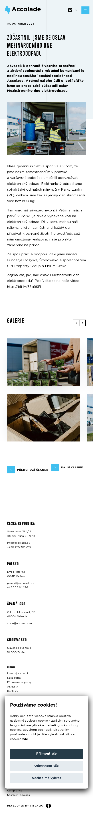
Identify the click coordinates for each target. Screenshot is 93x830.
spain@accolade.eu (19, 623)
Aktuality (12, 686)
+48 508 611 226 (17, 587)
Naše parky (14, 678)
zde (25, 739)
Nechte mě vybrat (46, 778)
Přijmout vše (46, 753)
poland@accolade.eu (20, 583)
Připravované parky (19, 682)
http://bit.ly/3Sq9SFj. (24, 287)
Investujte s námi (17, 673)
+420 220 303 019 (19, 547)
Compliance (14, 790)
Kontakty (12, 691)
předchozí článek (32, 470)
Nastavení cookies (18, 795)
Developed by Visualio (29, 806)
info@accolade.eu (18, 543)
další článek (72, 467)
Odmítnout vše (46, 766)
